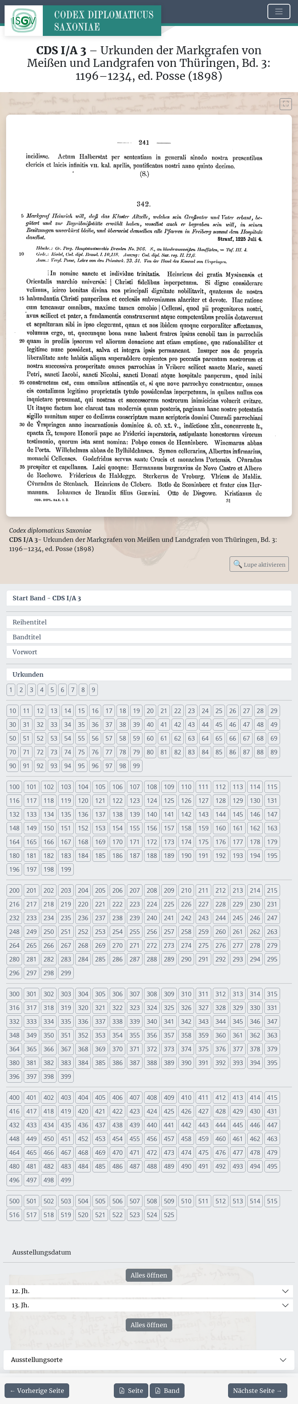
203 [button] (66, 890)
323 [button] (135, 1008)
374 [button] (186, 1049)
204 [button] (83, 890)
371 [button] (135, 1049)
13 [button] (53, 711)
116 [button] (14, 800)
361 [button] (238, 1035)
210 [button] (186, 890)
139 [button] (135, 814)
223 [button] (135, 904)
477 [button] (238, 1152)
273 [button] (169, 945)
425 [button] (169, 1111)
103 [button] (66, 787)
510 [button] (186, 1201)
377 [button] (238, 1049)
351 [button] (66, 1035)
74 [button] (67, 752)
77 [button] (108, 752)
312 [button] (220, 994)
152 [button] (83, 828)
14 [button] (67, 711)
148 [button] (14, 828)
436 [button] (83, 1125)
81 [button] (163, 752)
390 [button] (186, 1063)
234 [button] (49, 918)
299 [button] (66, 973)
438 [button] (117, 1125)
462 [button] (255, 1139)
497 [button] (31, 1180)
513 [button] (238, 1201)
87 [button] (246, 752)
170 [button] (117, 842)
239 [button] (135, 918)
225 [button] (169, 904)
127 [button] (203, 800)
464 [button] (14, 1152)
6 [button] (62, 690)
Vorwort (25, 652)
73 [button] (53, 752)
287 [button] (135, 959)
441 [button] (169, 1125)
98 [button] (122, 766)
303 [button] (66, 994)
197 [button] (31, 869)
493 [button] (238, 1166)
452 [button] (83, 1139)
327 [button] (203, 1008)
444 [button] (220, 1125)
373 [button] (169, 1049)
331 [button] (272, 1008)
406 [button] (117, 1097)
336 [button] (83, 1021)
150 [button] (49, 828)
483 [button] (66, 1166)
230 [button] (255, 904)
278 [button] (255, 945)
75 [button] (81, 752)
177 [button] (238, 842)
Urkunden (28, 674)
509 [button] (169, 1201)
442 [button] (186, 1125)
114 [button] (255, 787)
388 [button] (152, 1063)
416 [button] (14, 1111)
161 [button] (238, 828)
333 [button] (31, 1021)
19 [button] (136, 711)
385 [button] (100, 1063)
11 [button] (26, 711)
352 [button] (83, 1035)
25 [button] (218, 711)
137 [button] (100, 814)
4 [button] (42, 690)
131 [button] (272, 800)
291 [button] (203, 959)
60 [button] (150, 738)
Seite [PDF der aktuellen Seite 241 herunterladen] (131, 1390)
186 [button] (117, 855)
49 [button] (273, 724)
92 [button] (40, 766)
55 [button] (81, 738)
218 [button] (49, 904)
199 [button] (66, 869)
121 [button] (100, 800)
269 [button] (100, 945)
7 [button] (72, 690)
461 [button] (238, 1139)
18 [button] (122, 711)
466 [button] (49, 1152)
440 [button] (152, 1125)
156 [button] (152, 828)
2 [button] (21, 690)
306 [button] (117, 994)
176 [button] (220, 842)
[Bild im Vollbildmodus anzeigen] (286, 104)
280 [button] (14, 959)
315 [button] (272, 994)
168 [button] (83, 842)
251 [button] (66, 931)
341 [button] (169, 1021)
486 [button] (117, 1166)
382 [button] (49, 1063)
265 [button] (31, 945)
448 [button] (14, 1139)
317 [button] (31, 1008)
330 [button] (255, 1008)
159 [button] (203, 828)
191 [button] (203, 855)
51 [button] (26, 738)
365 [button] (31, 1049)
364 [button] (14, 1049)
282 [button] (49, 959)
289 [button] (169, 959)
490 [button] (186, 1166)
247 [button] (272, 918)
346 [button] (255, 1021)
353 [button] (100, 1035)
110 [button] (186, 787)
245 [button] (238, 918)
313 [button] (238, 994)
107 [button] (135, 787)
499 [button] (66, 1180)
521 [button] (100, 1215)
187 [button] (135, 855)
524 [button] (152, 1215)
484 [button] (83, 1166)
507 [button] (135, 1201)
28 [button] (260, 711)
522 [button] (117, 1215)
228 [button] (220, 904)
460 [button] (220, 1139)
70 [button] (12, 752)
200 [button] (14, 890)
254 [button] (117, 931)
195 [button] (272, 855)
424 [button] (152, 1111)
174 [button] (186, 842)
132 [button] (14, 814)
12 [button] (40, 711)
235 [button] (66, 918)
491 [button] (203, 1166)
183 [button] (66, 855)
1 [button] (11, 690)
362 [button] (255, 1035)
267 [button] (66, 945)
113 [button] (238, 787)
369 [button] (100, 1049)
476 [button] (220, 1152)
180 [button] (14, 855)
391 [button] (203, 1063)
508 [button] (152, 1201)
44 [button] (205, 724)
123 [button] (135, 800)
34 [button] (67, 724)
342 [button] (186, 1021)
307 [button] (135, 994)
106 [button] (117, 787)
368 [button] (83, 1049)
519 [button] (66, 1215)
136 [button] (83, 814)
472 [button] (152, 1152)
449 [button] (31, 1139)
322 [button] (117, 1008)
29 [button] (273, 711)
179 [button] (272, 842)
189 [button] (169, 855)
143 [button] (203, 814)
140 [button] (152, 814)
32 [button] (40, 724)
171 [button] (135, 842)
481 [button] (31, 1166)
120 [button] (83, 800)
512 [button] (220, 1201)
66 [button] (232, 738)
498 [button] (49, 1180)
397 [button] (31, 1076)
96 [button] (95, 766)
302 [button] (49, 994)
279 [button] (272, 945)
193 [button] (238, 855)
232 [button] (14, 918)
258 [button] (186, 931)
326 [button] (186, 1008)
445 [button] (238, 1125)
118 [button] (49, 800)
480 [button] (14, 1166)
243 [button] (203, 918)
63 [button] (191, 738)
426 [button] (186, 1111)
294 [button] (255, 959)
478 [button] (255, 1152)
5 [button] (52, 690)
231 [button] (272, 904)
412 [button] (220, 1097)
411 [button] (203, 1097)
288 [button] (152, 959)
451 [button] (66, 1139)
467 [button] (66, 1152)
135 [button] (66, 814)
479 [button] (272, 1152)
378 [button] (255, 1049)
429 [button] (238, 1111)
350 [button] (49, 1035)
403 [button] (66, 1097)
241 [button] (169, 918)
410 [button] (186, 1097)
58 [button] (122, 738)
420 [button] (83, 1111)
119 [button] (66, 800)
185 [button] (100, 855)
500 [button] (14, 1201)
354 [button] (117, 1035)
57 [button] (108, 738)
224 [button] (152, 904)
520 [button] (83, 1215)
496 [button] (14, 1180)
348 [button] (14, 1035)
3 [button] (31, 690)
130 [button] (255, 800)
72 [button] (40, 752)
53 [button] (53, 738)
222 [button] (117, 904)
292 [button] (220, 959)
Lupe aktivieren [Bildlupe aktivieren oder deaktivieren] (259, 564)
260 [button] (220, 931)
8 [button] (83, 690)
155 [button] (135, 828)
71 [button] (26, 752)
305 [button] (100, 994)
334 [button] (49, 1021)
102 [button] (49, 787)
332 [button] (14, 1021)
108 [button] (152, 787)
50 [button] (12, 738)
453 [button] (100, 1139)
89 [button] (273, 752)
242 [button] (186, 918)
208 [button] (152, 890)
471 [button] (135, 1152)
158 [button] (186, 828)
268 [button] (83, 945)
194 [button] (255, 855)
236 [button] (83, 918)
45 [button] (218, 724)
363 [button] (272, 1035)
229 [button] (238, 904)
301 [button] (31, 994)
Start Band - (47, 598)
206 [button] (117, 890)
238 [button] (117, 918)
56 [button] (95, 738)
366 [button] (49, 1049)
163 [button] (272, 828)
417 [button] (31, 1111)
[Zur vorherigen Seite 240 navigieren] (37, 1390)
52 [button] (40, 738)
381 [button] (31, 1063)
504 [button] (83, 1201)
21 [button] (163, 711)
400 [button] (14, 1097)
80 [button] (150, 752)
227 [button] (203, 904)
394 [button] (255, 1063)
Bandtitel (27, 637)
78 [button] (122, 752)
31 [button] (26, 724)
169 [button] (100, 842)
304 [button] (83, 994)
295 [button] (272, 959)
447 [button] (272, 1125)
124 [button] (152, 800)
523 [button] (135, 1215)
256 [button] (152, 931)
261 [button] (238, 931)
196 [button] (14, 869)
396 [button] (14, 1076)
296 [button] (14, 973)
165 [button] (31, 842)
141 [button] (169, 814)
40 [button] (150, 724)
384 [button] (83, 1063)
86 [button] (232, 752)
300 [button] (14, 994)
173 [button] (169, 842)
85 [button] (218, 752)
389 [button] (169, 1063)
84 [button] (205, 752)
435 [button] (66, 1125)
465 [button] (31, 1152)
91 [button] (26, 766)
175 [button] (203, 842)
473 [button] (169, 1152)
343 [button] (203, 1021)
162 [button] (255, 828)
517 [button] (31, 1215)
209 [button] (169, 890)
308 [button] (152, 994)
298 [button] (49, 973)
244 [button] (220, 918)
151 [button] (66, 828)
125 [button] (169, 800)
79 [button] (136, 752)
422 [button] (117, 1111)
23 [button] (191, 711)
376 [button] (220, 1049)
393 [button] (238, 1063)
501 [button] (31, 1201)
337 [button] (100, 1021)
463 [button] (272, 1139)
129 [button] (238, 800)
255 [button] (135, 931)
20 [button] (150, 711)
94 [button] (67, 766)
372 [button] (152, 1049)
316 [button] (14, 1008)
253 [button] (100, 931)
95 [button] (81, 766)
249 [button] (31, 931)
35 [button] (81, 724)
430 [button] (255, 1111)
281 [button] (31, 959)
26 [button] (232, 711)
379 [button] (272, 1049)
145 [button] (238, 814)
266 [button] (49, 945)
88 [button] (260, 752)
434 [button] (49, 1125)
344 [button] (220, 1021)
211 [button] (203, 890)
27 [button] (246, 711)
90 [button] (12, 766)
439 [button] (135, 1125)
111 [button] (203, 787)
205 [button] (100, 890)
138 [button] (117, 814)
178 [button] (255, 842)
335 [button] (66, 1021)
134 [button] (49, 814)
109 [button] (169, 787)
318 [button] (49, 1008)
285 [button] (100, 959)
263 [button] (272, 931)
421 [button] (100, 1111)
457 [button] (169, 1139)
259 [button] (203, 931)
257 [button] (169, 931)
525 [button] (169, 1215)
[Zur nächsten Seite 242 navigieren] (257, 1390)
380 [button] (14, 1063)
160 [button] (220, 828)
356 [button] (152, 1035)
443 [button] (203, 1125)
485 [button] (100, 1166)
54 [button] (67, 738)
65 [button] (218, 738)
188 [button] (152, 855)
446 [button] (255, 1125)
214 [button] (255, 890)
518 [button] (49, 1215)
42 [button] (177, 724)
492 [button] (220, 1166)
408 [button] (152, 1097)
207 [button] (135, 890)
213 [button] (238, 890)
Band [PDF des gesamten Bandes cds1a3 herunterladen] (167, 1390)
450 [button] (49, 1139)
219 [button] (66, 904)
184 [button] (83, 855)
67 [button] (246, 738)
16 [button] (95, 711)
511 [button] (203, 1201)
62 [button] (177, 738)
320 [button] (83, 1008)
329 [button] (238, 1008)
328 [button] (220, 1008)
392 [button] (220, 1063)
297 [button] (31, 973)
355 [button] (135, 1035)
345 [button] (238, 1021)
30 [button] (12, 724)
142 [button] (186, 814)
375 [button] (203, 1049)
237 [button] (100, 918)
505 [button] (100, 1201)
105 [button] (100, 787)
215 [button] (272, 890)
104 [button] (83, 787)
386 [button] (117, 1063)
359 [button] (203, 1035)
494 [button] (255, 1166)
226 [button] (186, 904)
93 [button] (53, 766)
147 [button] (272, 814)
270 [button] (117, 945)
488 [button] (152, 1166)
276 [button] (220, 945)
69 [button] (273, 738)
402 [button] (49, 1097)
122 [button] (117, 800)
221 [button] (100, 904)
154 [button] (117, 828)
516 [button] (14, 1215)
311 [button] (203, 994)
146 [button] (255, 814)
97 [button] (108, 766)
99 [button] (136, 766)
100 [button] (14, 787)
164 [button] (14, 842)
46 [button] (232, 724)
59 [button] (136, 738)
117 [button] (31, 800)
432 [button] (14, 1125)
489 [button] (169, 1166)
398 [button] (49, 1076)
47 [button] (246, 724)
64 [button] (205, 738)
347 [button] (272, 1021)
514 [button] (255, 1201)
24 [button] (205, 711)
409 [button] (169, 1097)
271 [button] (135, 945)
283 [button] (66, 959)
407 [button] (135, 1097)
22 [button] (177, 711)
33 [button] (53, 724)
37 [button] (108, 724)
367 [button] (66, 1049)
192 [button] (220, 855)
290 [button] (186, 959)
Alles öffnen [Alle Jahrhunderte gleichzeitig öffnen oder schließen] (149, 1275)
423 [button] (135, 1111)
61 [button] (163, 738)
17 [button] (108, 711)
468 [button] (83, 1152)
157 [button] (169, 828)
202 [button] (49, 890)
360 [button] (220, 1035)
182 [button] (49, 855)
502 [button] (49, 1201)
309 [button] (169, 994)
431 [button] (272, 1111)
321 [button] (100, 1008)
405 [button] (100, 1097)
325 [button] (169, 1008)
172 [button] (152, 842)
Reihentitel (30, 622)
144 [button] (220, 814)
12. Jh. (20, 1291)
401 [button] (31, 1097)
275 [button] (203, 945)
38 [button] (122, 724)
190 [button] (186, 855)
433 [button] (31, 1125)
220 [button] (83, 904)
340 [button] (152, 1021)
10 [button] (12, 711)
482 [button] (49, 1166)
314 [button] (255, 994)
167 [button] (66, 842)
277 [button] (238, 945)
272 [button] (152, 945)
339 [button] (135, 1021)
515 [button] (272, 1201)
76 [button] (95, 752)
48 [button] (260, 724)
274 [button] (186, 945)
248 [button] (14, 931)
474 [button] (186, 1152)
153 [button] (100, 828)
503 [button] (66, 1201)
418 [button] (49, 1111)
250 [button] (49, 931)
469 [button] (100, 1152)
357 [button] (169, 1035)
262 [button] (255, 931)
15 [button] (81, 711)
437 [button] (100, 1125)
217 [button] (31, 904)
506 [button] (117, 1201)
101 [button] (31, 787)
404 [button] (83, 1097)
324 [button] (152, 1008)
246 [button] (255, 918)
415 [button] (272, 1097)
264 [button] (14, 945)
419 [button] (66, 1111)
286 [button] (117, 959)
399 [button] (66, 1076)
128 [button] (220, 800)
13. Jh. (20, 1305)
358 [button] (186, 1035)
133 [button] (31, 814)
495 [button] (272, 1166)
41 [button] (163, 724)
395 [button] (272, 1063)
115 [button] (272, 787)
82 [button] (177, 752)
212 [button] (220, 890)
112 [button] (220, 787)
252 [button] (83, 931)
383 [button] (66, 1063)
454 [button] (117, 1139)
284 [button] (83, 959)
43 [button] (191, 724)
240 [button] (152, 918)
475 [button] (203, 1152)
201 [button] (31, 890)
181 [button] (31, 855)
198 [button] (49, 869)
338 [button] (117, 1021)
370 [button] (117, 1049)
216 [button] (14, 904)
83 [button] (191, 752)
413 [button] (238, 1097)
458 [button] (186, 1139)
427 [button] (203, 1111)
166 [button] (49, 842)
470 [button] (117, 1152)
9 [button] (93, 690)
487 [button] (135, 1166)
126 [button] (186, 800)
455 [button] (135, 1139)
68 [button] (260, 738)
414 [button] (255, 1097)
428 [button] (220, 1111)
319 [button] (66, 1008)
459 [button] (203, 1139)
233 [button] (31, 918)
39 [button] (136, 724)
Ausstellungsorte (37, 1359)
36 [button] (95, 724)
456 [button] (152, 1139)
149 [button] (31, 828)
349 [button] (31, 1035)
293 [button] (238, 959)
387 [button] (135, 1063)
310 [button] (186, 994)
